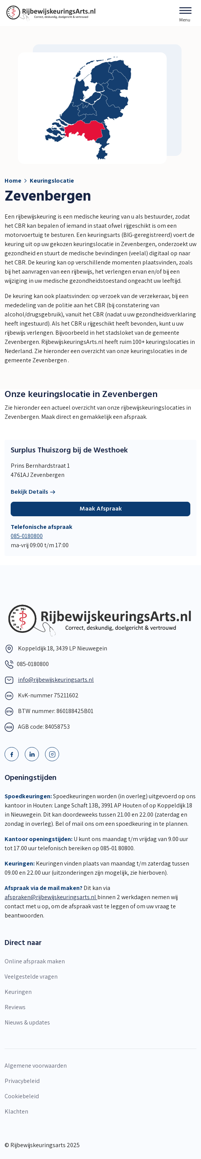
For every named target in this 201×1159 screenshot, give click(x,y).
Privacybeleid (22, 1081)
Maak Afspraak (101, 509)
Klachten (16, 1111)
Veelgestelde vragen (31, 977)
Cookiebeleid (22, 1096)
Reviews (15, 1007)
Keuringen (18, 992)
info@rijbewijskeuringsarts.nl (56, 680)
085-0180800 (27, 536)
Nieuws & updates (27, 1022)
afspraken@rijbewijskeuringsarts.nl (51, 897)
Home (13, 181)
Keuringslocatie (52, 181)
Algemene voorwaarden (36, 1066)
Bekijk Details (33, 492)
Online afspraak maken (35, 961)
